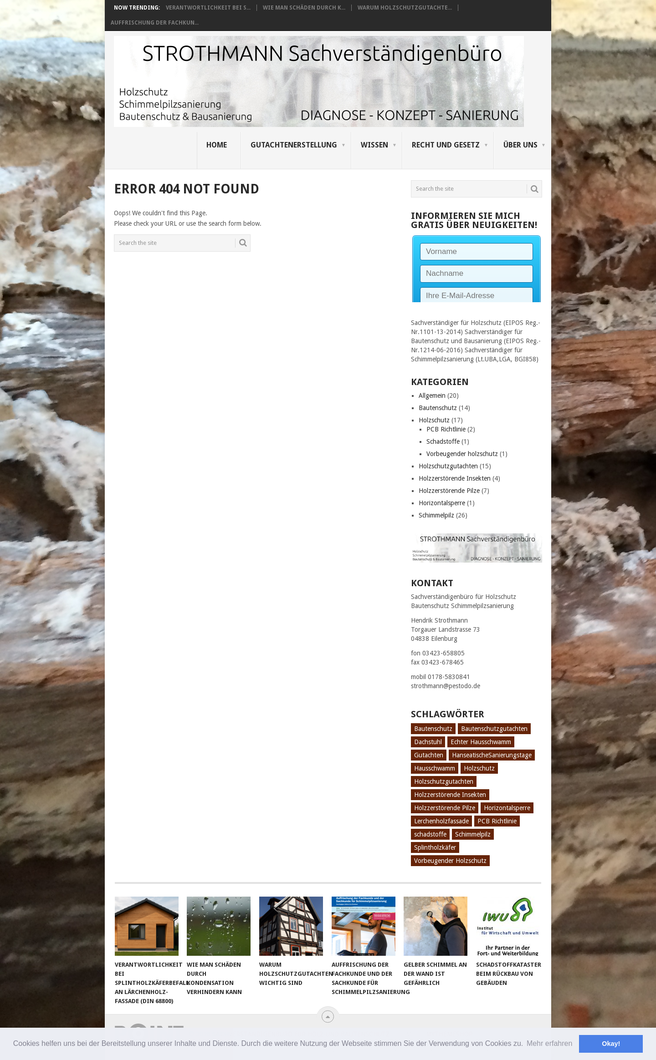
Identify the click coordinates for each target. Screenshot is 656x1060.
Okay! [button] (611, 1043)
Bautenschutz (438, 407)
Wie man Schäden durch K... (304, 8)
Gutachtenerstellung (294, 145)
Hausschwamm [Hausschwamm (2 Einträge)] (434, 768)
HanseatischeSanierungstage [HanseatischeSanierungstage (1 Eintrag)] (492, 755)
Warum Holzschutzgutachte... (405, 8)
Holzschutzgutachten (448, 466)
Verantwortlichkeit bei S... (208, 8)
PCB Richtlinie (446, 429)
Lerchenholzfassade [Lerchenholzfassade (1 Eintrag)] (441, 821)
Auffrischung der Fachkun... (155, 23)
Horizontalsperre (442, 503)
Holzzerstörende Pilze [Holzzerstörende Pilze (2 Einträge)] (444, 807)
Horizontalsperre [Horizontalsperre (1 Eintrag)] (507, 807)
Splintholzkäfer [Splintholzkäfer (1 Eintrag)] (435, 847)
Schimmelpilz (436, 515)
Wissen (374, 145)
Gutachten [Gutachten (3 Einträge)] (428, 755)
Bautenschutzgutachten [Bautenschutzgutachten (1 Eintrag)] (494, 728)
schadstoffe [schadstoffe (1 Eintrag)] (430, 834)
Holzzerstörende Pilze (449, 490)
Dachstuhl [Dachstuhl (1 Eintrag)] (428, 742)
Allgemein (432, 395)
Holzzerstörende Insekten (455, 478)
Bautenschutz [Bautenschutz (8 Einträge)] (433, 728)
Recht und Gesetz (446, 145)
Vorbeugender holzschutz (462, 453)
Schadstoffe (443, 441)
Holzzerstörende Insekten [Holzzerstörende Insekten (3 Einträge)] (450, 794)
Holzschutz (434, 420)
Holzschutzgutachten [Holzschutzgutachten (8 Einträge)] (443, 781)
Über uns (520, 145)
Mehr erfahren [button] (550, 1043)
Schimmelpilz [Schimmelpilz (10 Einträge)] (473, 834)
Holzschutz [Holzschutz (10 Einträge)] (479, 768)
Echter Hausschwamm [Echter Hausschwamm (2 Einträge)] (481, 742)
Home (216, 145)
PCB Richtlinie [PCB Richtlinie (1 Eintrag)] (497, 821)
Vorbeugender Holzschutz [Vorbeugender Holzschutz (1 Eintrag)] (450, 860)
